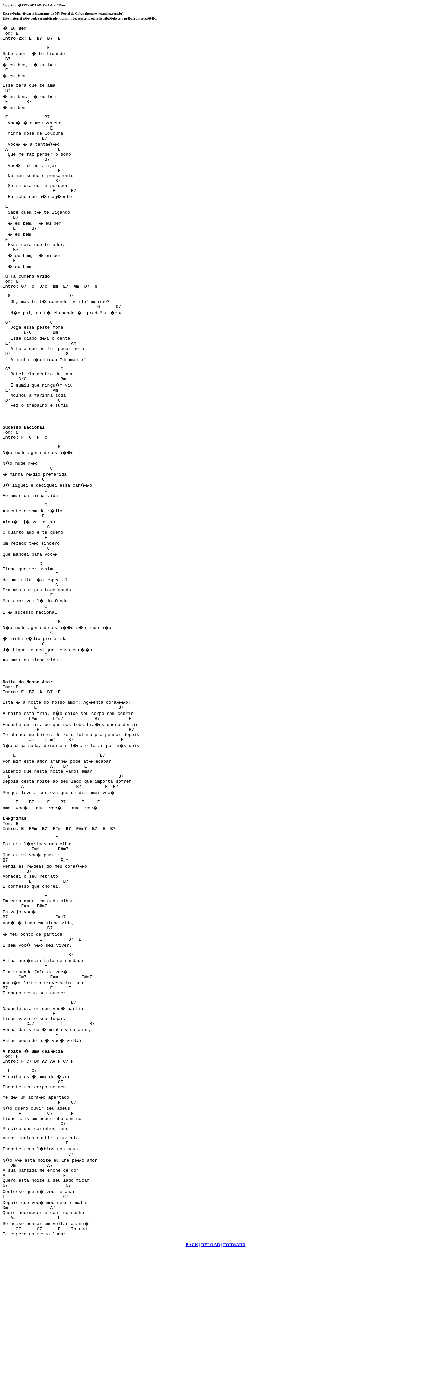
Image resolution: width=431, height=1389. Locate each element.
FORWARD (234, 1380)
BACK (192, 1380)
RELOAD (210, 1380)
